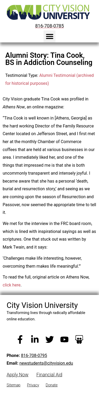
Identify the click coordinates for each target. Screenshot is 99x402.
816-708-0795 (34, 355)
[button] (49, 36)
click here (12, 285)
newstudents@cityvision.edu (46, 363)
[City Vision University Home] (47, 12)
